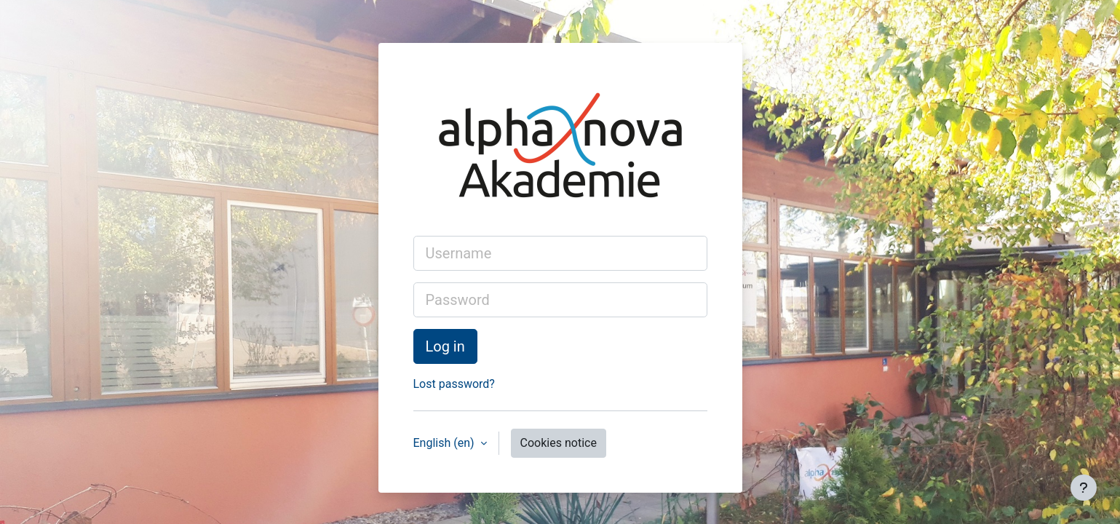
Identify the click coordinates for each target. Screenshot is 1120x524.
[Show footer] (1084, 488)
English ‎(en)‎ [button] (445, 443)
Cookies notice (558, 443)
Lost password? (454, 384)
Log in (445, 346)
